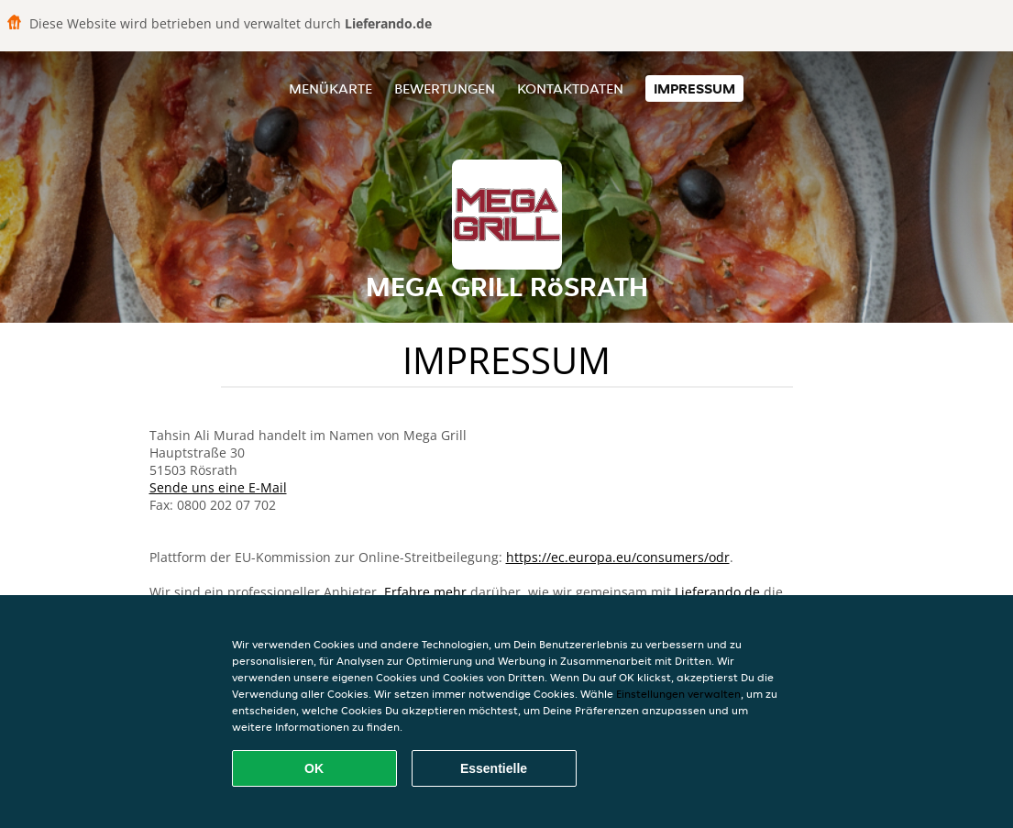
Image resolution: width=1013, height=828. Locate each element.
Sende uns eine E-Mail (218, 487)
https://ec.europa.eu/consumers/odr (618, 557)
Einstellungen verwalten (678, 694)
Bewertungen (444, 88)
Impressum (694, 88)
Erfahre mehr (425, 592)
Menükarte (330, 88)
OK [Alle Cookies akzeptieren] (314, 768)
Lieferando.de (717, 592)
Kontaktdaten (570, 88)
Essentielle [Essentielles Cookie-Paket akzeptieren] (493, 768)
